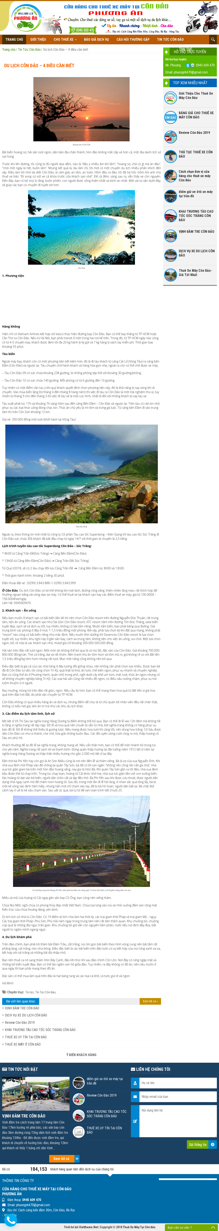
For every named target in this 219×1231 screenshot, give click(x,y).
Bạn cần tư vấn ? (180, 1227)
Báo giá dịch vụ (96, 39)
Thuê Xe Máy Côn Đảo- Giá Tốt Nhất (195, 273)
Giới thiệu (38, 39)
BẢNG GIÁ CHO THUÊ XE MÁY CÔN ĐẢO (196, 115)
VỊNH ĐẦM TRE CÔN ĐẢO (22, 1008)
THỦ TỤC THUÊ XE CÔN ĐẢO (196, 154)
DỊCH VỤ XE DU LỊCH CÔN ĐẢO (26, 1015)
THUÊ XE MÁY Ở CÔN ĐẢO (23, 1044)
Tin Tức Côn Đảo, (46, 992)
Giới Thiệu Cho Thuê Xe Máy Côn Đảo (196, 95)
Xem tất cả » (150, 1001)
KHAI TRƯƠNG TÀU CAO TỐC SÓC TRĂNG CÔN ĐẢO (40, 1030)
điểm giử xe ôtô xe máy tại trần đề (196, 194)
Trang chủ (14, 39)
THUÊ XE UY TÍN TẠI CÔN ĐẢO (26, 1037)
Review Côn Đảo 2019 (20, 1023)
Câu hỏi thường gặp (133, 39)
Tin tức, (29, 992)
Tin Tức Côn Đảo (170, 39)
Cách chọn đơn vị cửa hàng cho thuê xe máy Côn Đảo (194, 176)
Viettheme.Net (88, 1227)
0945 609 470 (205, 65)
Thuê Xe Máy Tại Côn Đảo (139, 1227)
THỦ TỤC (185, 49)
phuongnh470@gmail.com (191, 72)
